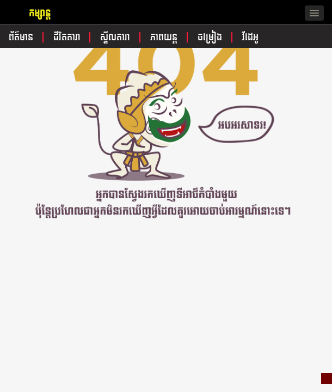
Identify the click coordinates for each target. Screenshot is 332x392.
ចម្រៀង (211, 37)
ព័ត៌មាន (22, 37)
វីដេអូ (250, 37)
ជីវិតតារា (68, 37)
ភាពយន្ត (165, 37)
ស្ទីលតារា (116, 37)
